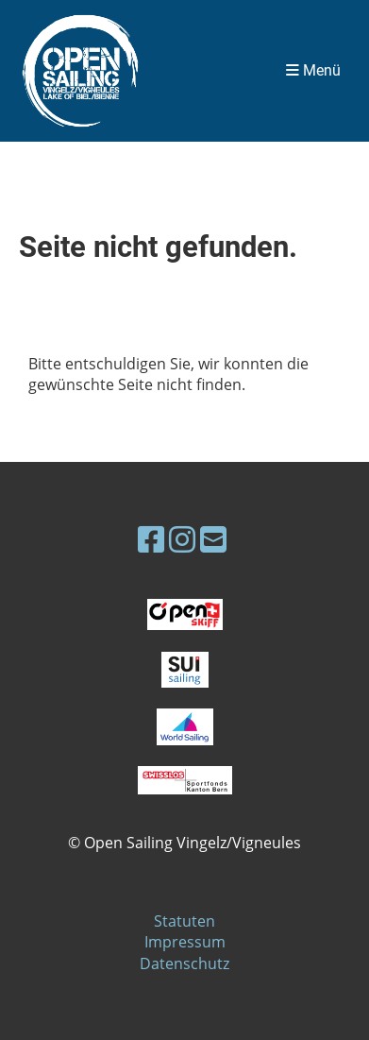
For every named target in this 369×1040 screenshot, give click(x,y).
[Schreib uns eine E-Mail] (213, 539)
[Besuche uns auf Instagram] (182, 539)
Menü (313, 70)
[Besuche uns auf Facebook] (151, 539)
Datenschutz (184, 963)
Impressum (185, 941)
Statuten (184, 921)
